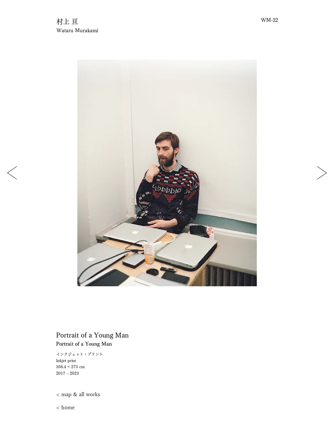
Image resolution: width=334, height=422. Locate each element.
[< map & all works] (78, 394)
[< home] (77, 407)
